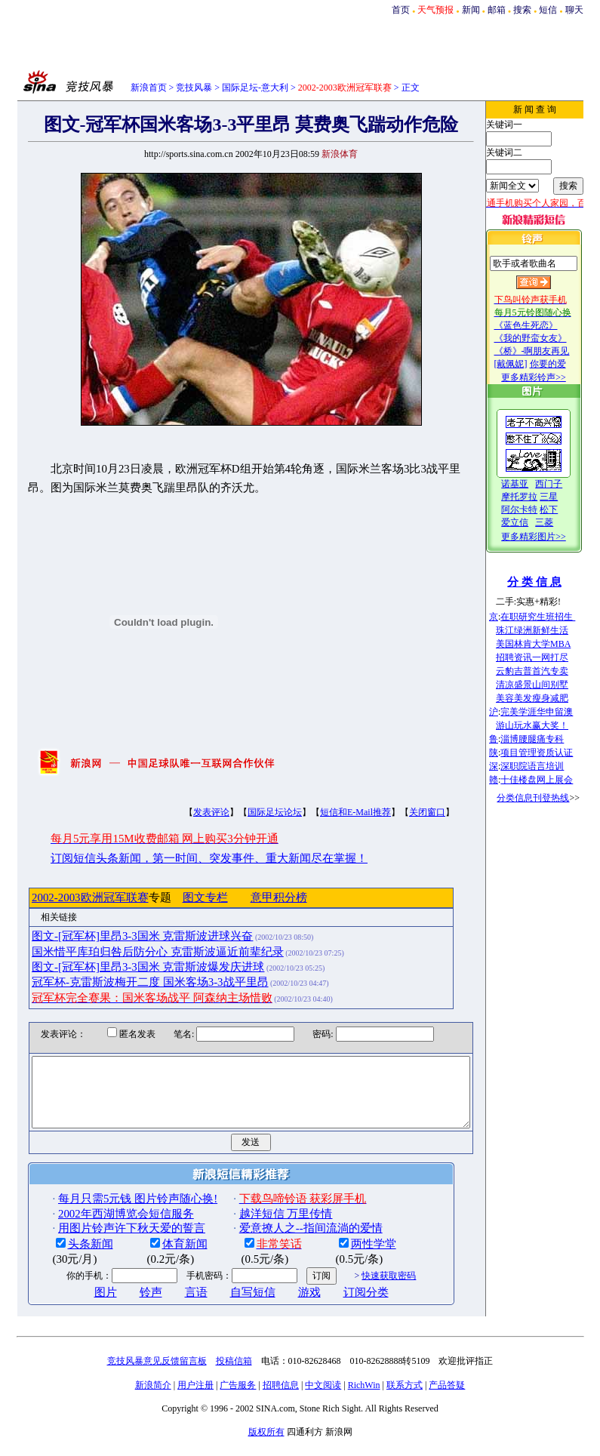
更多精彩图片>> (550, 536)
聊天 (574, 10)
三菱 (561, 522)
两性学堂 (349, 1257)
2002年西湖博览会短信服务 (102, 1227)
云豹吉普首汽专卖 (549, 671)
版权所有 (266, 1445)
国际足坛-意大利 (255, 87)
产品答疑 (447, 1398)
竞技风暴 (194, 87)
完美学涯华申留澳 (554, 711)
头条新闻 (66, 1257)
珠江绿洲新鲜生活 (549, 630)
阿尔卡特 (536, 509)
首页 (401, 10)
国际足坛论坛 (250, 812)
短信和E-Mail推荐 (331, 812)
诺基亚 (532, 484)
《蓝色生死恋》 (542, 325)
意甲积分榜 (254, 897)
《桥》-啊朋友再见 (548, 351)
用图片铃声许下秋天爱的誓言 (107, 1242)
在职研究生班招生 (555, 616)
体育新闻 (160, 1257)
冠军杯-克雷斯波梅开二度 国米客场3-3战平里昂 (126, 982)
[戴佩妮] (527, 364)
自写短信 (228, 1306)
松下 (566, 509)
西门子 (566, 484)
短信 (548, 10)
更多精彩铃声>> (550, 377)
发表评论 (187, 812)
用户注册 (195, 1398)
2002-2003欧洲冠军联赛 (66, 897)
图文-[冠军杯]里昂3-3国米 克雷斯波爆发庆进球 (124, 967)
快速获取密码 (364, 1289)
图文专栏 (181, 897)
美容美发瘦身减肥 (549, 698)
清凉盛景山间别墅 (549, 684)
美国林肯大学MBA (550, 644)
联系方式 (404, 1398)
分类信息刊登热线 (550, 798)
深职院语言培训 (549, 766)
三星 (566, 496)
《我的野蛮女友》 (547, 338)
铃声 (126, 1306)
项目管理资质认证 (554, 752)
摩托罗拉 (536, 496)
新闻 (471, 10)
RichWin (364, 1398)
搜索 (522, 10)
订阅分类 (342, 1306)
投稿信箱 (234, 1374)
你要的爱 (564, 364)
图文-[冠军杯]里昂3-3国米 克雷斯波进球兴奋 (118, 936)
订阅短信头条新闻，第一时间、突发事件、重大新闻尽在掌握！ (184, 858)
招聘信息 (281, 1398)
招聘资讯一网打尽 (549, 657)
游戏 (285, 1306)
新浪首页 (149, 87)
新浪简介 (153, 1398)
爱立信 (532, 522)
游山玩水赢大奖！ (549, 725)
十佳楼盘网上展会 (554, 779)
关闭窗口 (403, 812)
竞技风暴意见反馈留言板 (157, 1374)
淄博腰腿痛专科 (549, 739)
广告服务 (238, 1398)
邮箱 (497, 10)
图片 (81, 1306)
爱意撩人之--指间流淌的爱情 (286, 1242)
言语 (172, 1306)
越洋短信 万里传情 (262, 1227)
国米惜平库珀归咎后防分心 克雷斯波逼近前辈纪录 (134, 952)
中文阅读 (323, 1398)
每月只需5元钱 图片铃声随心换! (113, 1212)
